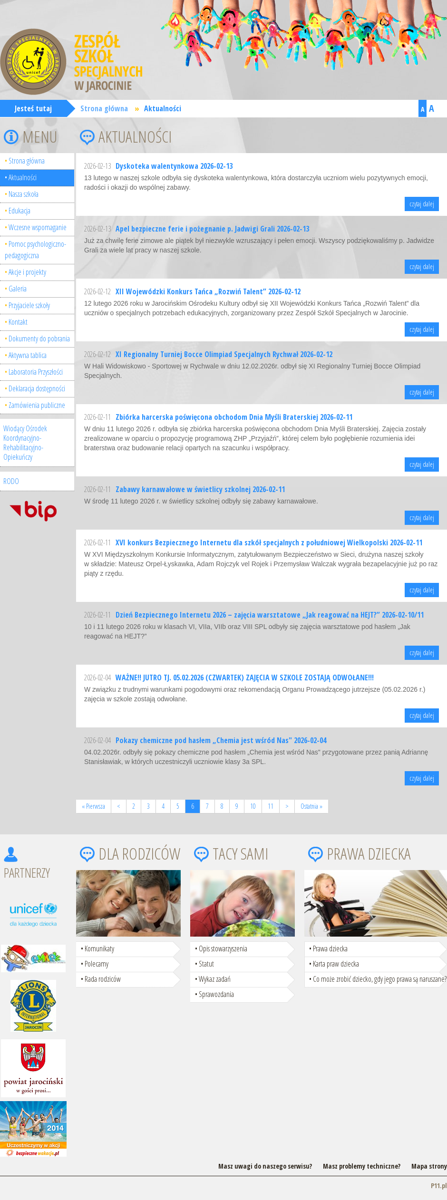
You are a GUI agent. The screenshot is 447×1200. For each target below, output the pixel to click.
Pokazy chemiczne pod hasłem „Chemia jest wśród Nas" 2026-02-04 (221, 740)
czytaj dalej (421, 203)
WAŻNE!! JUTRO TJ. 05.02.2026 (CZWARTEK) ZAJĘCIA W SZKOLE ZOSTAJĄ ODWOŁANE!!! (245, 677)
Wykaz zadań (215, 979)
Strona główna (104, 108)
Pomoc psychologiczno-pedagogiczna (35, 250)
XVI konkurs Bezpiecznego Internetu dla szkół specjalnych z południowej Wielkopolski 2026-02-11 (269, 542)
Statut (206, 963)
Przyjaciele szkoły (29, 305)
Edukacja (19, 210)
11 (270, 806)
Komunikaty (99, 948)
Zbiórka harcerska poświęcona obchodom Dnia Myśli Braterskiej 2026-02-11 (234, 417)
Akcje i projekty (27, 272)
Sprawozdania (216, 994)
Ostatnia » (311, 806)
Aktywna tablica (28, 355)
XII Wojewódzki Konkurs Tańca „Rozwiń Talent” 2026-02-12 (208, 291)
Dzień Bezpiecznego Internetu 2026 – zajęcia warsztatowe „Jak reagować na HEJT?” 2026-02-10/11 (270, 615)
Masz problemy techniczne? (361, 1166)
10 (253, 806)
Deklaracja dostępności (37, 388)
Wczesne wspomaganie (38, 227)
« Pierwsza (93, 806)
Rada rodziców (103, 979)
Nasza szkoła (24, 194)
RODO (11, 481)
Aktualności (162, 108)
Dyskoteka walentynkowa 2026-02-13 (174, 166)
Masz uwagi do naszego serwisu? (265, 1166)
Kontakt (18, 322)
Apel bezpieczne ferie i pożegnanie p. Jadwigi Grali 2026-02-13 (212, 228)
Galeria (18, 288)
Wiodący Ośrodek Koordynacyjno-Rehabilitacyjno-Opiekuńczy (25, 442)
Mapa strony (429, 1166)
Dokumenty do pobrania (39, 338)
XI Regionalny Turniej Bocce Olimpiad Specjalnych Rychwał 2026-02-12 (224, 354)
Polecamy (96, 963)
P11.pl (439, 1185)
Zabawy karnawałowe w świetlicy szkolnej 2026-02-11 (200, 489)
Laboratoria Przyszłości (36, 372)
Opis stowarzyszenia (223, 948)
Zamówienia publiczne (37, 405)
